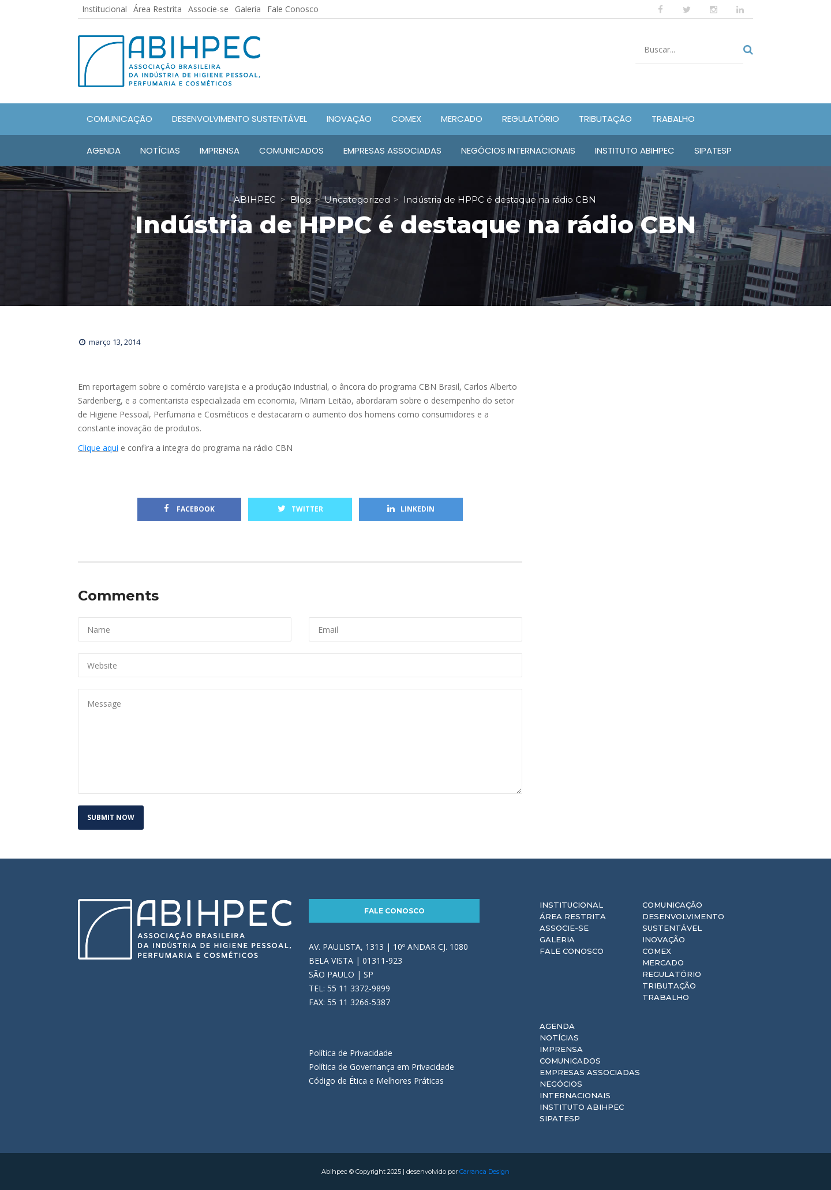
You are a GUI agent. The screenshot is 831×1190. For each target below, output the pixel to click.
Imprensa (561, 1049)
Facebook (189, 509)
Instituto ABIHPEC (582, 1106)
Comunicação (672, 904)
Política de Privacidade (350, 1052)
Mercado (663, 962)
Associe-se (208, 8)
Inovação (663, 939)
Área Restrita (157, 8)
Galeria (248, 8)
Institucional (104, 8)
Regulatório (671, 974)
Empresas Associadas (590, 1072)
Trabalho (665, 997)
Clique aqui (98, 447)
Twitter (300, 509)
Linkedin (411, 509)
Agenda (557, 1026)
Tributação (669, 985)
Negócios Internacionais (575, 1089)
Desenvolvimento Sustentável (683, 922)
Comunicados (570, 1060)
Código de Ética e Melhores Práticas (376, 1080)
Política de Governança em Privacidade (381, 1066)
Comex (656, 951)
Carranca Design (484, 1171)
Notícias (559, 1037)
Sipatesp (560, 1118)
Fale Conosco (293, 8)
